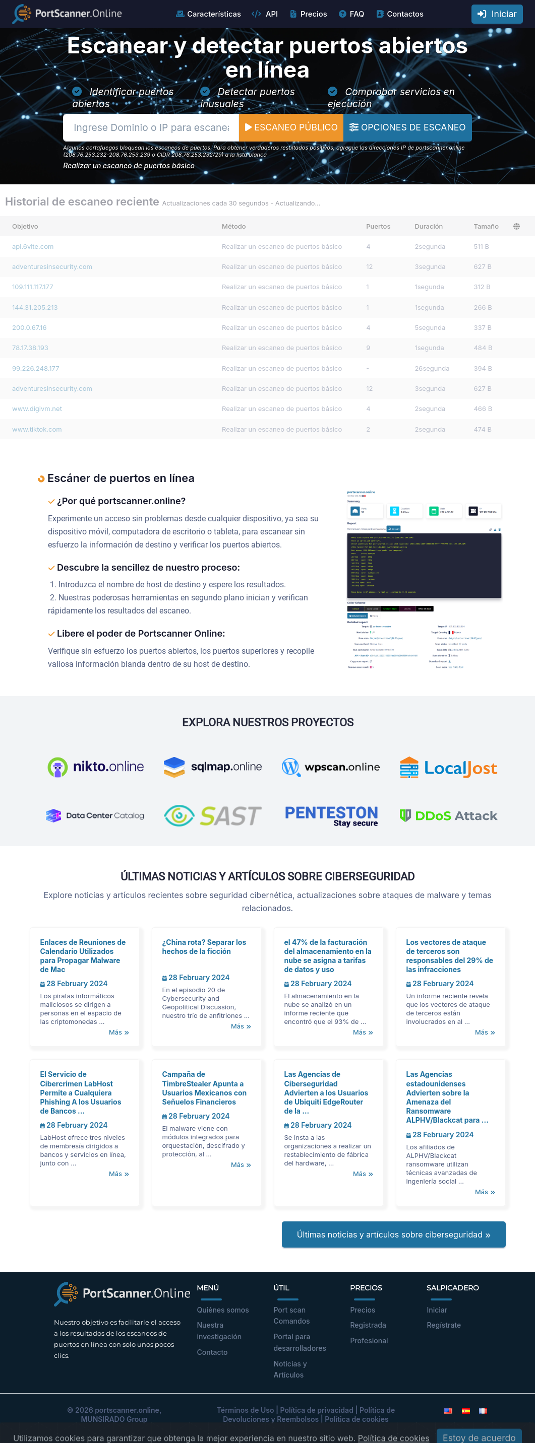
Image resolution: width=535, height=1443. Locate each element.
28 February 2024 (74, 983)
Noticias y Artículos (290, 1369)
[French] (483, 1410)
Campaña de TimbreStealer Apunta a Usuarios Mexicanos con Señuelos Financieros (204, 1088)
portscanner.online (127, 1410)
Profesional (369, 1340)
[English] (448, 1410)
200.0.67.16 (29, 327)
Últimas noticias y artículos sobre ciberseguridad (394, 1234)
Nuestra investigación (219, 1331)
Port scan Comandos (291, 1315)
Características (208, 14)
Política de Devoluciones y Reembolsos (309, 1414)
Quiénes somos (223, 1309)
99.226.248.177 (36, 368)
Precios (307, 14)
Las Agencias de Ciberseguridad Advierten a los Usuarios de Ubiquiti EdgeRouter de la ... (326, 1092)
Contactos (399, 14)
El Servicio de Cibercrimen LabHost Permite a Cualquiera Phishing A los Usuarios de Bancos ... (81, 1092)
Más (119, 1032)
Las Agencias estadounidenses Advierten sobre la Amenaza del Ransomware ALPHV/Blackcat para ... (447, 1097)
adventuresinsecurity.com (52, 266)
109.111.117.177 (32, 287)
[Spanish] (466, 1410)
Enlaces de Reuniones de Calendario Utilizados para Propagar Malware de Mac (83, 956)
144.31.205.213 (35, 307)
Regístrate (444, 1325)
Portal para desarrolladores (299, 1342)
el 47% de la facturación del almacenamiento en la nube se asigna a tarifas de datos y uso (328, 956)
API (265, 14)
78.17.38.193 (30, 347)
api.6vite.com (32, 246)
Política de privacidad (316, 1410)
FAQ (351, 14)
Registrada (368, 1325)
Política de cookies (357, 1419)
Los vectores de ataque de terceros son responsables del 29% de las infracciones (450, 956)
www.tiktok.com (37, 429)
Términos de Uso (245, 1410)
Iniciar (497, 14)
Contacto (212, 1352)
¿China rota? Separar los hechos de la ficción (204, 946)
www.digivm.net (37, 408)
